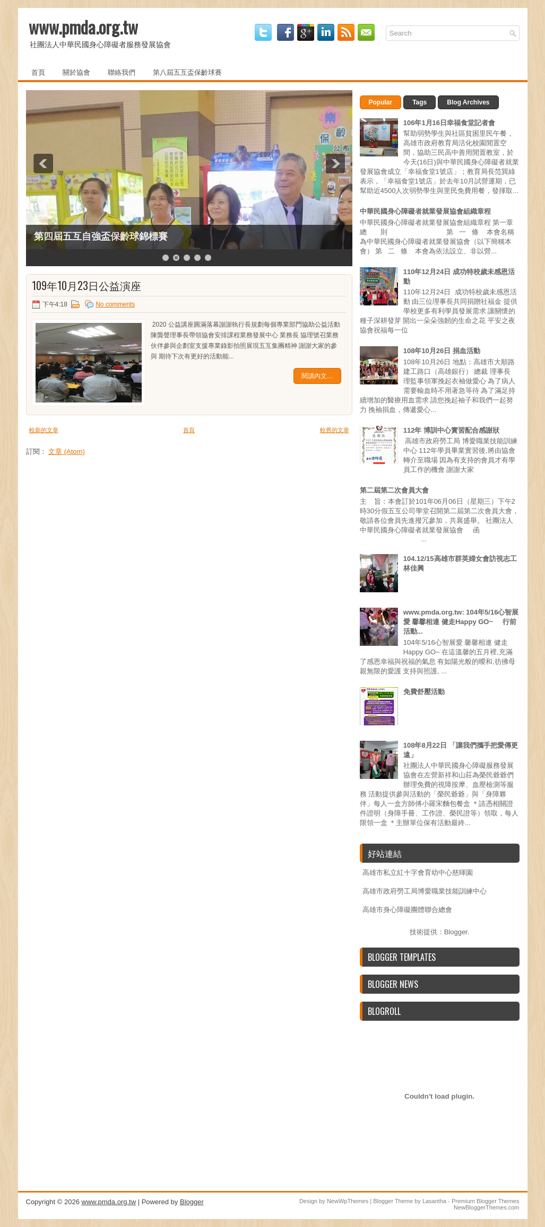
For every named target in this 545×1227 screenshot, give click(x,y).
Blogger (456, 932)
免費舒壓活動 (424, 692)
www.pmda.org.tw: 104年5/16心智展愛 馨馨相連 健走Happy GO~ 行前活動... (461, 621)
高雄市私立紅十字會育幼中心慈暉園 (417, 873)
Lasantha (434, 1201)
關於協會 (76, 71)
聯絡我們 (121, 71)
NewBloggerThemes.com (487, 1207)
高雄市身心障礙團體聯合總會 (407, 910)
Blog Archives (468, 102)
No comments (115, 304)
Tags (419, 102)
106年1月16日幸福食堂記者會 (449, 123)
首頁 (38, 71)
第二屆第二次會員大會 (394, 490)
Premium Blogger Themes (486, 1201)
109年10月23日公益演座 (86, 285)
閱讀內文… (317, 376)
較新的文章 (43, 430)
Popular (381, 102)
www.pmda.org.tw (83, 26)
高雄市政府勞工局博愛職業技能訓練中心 (424, 891)
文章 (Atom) (66, 451)
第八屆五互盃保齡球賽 (187, 71)
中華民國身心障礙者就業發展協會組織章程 (425, 211)
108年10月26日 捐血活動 (441, 351)
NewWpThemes (347, 1201)
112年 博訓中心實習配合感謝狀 (451, 430)
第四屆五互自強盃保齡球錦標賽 (101, 236)
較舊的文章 (334, 430)
